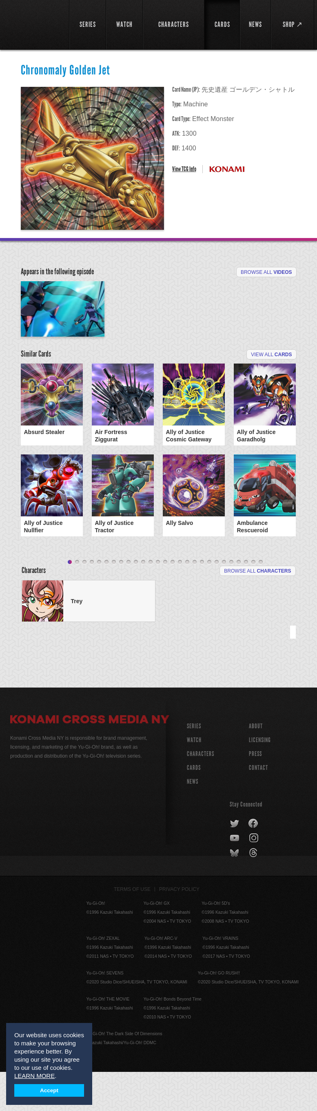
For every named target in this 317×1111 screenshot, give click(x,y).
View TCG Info (184, 169)
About (256, 765)
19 (202, 601)
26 (253, 601)
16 (179, 601)
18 (194, 601)
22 (224, 601)
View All (271, 394)
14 (165, 601)
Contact (258, 807)
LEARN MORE (34, 1075)
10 (135, 601)
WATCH (194, 779)
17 (187, 601)
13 (157, 601)
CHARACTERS (200, 793)
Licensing (260, 779)
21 (216, 601)
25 (246, 601)
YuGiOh (35, 24)
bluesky (235, 892)
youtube (235, 877)
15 (172, 601)
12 (150, 601)
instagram (254, 877)
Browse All (266, 272)
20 (209, 601)
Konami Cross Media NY (89, 760)
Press (255, 793)
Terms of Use (132, 928)
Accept (49, 1090)
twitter (235, 863)
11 (143, 601)
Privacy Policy (179, 928)
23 (231, 601)
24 (238, 601)
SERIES (194, 765)
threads (254, 892)
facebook (253, 863)
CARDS (194, 807)
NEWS (192, 820)
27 (260, 601)
